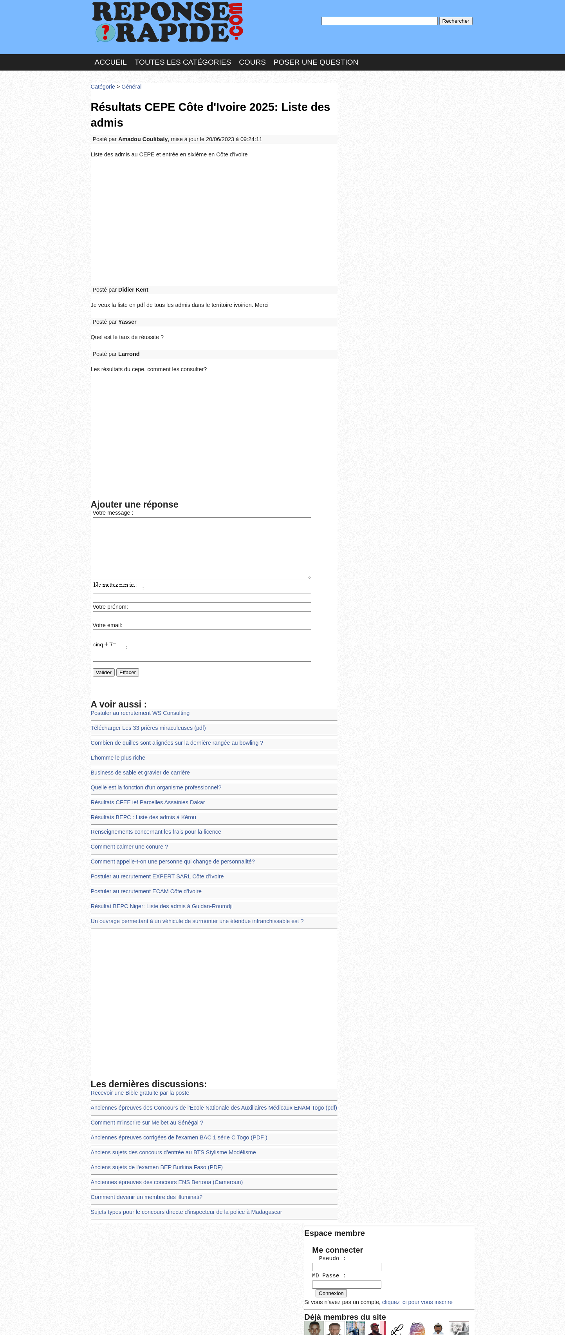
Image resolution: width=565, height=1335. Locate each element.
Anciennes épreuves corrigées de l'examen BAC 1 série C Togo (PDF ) (175, 1123)
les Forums (205, 1321)
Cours (252, 60)
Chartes (106, 1321)
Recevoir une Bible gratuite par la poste (138, 1080)
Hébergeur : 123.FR (261, 1321)
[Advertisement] (214, 216)
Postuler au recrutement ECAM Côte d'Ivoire (144, 881)
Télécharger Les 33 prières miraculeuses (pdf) (146, 724)
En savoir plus (277, 1308)
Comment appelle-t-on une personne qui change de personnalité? (169, 853)
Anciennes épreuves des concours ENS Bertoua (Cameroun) (163, 1166)
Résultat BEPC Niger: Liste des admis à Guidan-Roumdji (158, 895)
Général (129, 84)
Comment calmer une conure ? (128, 839)
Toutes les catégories (183, 60)
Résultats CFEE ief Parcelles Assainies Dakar (145, 795)
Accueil (111, 60)
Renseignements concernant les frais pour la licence (153, 824)
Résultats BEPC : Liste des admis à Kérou (141, 810)
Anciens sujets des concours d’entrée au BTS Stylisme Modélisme (170, 1137)
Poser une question (316, 60)
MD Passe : (364, 131)
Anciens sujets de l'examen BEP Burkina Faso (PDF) (154, 1151)
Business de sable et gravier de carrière (138, 767)
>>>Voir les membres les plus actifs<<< (390, 272)
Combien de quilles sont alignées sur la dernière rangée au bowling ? (173, 739)
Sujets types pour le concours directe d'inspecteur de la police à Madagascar (182, 1194)
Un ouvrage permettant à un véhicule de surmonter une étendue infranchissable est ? (192, 909)
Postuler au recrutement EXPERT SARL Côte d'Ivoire (154, 867)
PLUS (400, 1321)
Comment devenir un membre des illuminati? (144, 1180)
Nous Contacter (153, 1321)
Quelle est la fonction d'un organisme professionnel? (153, 781)
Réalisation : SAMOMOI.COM (343, 1321)
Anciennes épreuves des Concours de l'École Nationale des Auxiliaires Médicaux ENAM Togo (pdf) (209, 1094)
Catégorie (102, 84)
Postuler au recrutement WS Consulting (138, 710)
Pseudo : (364, 115)
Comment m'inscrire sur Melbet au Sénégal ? (145, 1109)
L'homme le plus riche (117, 753)
